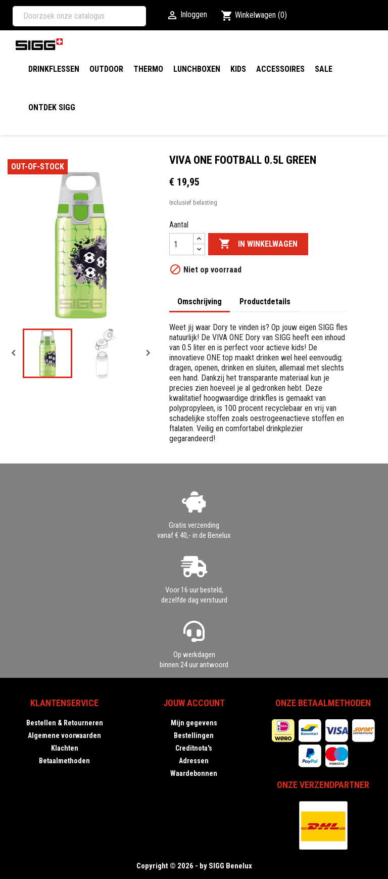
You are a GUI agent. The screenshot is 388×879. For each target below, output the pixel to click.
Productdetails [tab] (264, 301)
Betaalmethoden (64, 761)
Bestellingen (194, 735)
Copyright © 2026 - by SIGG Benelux (194, 865)
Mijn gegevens (194, 723)
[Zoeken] (79, 16)
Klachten (64, 748)
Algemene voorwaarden (64, 735)
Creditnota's (193, 748)
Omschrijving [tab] (199, 301)
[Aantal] (181, 244)
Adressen (194, 761)
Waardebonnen (193, 773)
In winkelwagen (258, 244)
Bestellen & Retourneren (64, 723)
